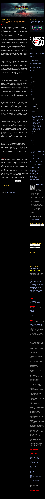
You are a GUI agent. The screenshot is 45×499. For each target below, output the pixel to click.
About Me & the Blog (34, 268)
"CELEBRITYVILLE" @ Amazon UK (36, 162)
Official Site (36, 301)
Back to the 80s (33, 456)
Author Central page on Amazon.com (37, 168)
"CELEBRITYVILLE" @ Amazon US (36, 164)
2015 (32, 94)
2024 (32, 79)
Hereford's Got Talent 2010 (35, 457)
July (33, 111)
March (33, 133)
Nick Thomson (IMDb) (34, 173)
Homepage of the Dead (34, 285)
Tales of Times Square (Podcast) (36, 290)
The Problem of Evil (33, 312)
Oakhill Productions (33, 174)
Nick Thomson (40, 184)
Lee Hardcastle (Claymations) (35, 287)
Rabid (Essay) (32, 70)
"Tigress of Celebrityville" (34, 60)
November (34, 104)
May (33, 114)
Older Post (26, 189)
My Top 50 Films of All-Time (35, 270)
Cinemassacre (32, 282)
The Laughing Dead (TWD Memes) (36, 293)
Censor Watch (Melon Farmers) (36, 281)
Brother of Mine (33, 466)
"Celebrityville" (32, 62)
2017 (32, 91)
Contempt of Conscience (34, 450)
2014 (32, 96)
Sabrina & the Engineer (34, 458)
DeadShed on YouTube (34, 170)
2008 (32, 142)
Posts (32, 245)
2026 (32, 75)
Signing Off (32, 477)
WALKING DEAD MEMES (35, 167)
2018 (32, 89)
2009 (32, 140)
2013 (32, 98)
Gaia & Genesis (33, 316)
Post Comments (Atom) (10, 192)
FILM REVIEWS (33, 149)
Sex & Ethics (32, 317)
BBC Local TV (32, 493)
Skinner (31, 472)
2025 (32, 77)
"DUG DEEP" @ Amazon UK (35, 156)
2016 (32, 92)
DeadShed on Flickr (33, 171)
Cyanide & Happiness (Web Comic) (36, 284)
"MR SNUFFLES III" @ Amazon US (36, 161)
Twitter (31, 303)
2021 (32, 84)
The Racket (32, 454)
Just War (31, 315)
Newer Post (3, 189)
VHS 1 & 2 (32, 479)
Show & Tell (32, 491)
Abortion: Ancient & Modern (35, 314)
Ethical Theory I (33, 310)
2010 (32, 138)
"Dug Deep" (32, 56)
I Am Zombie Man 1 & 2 (34, 480)
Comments (33, 247)
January (33, 136)
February (34, 135)
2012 (32, 99)
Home (14, 189)
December (34, 102)
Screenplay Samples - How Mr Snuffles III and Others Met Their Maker (36, 65)
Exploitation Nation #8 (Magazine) (36, 324)
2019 (32, 87)
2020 (32, 86)
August (33, 109)
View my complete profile (35, 219)
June (33, 113)
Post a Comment (4, 188)
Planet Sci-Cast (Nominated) (35, 476)
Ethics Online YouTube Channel (36, 176)
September (34, 108)
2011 (32, 101)
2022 (32, 82)
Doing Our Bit (32, 471)
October (33, 106)
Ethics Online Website (34, 177)
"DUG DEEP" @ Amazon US (35, 158)
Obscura (31, 467)
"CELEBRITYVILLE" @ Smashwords (37, 165)
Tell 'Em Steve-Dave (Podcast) (35, 291)
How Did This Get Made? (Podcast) (36, 288)
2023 (32, 81)
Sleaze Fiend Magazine (34, 179)
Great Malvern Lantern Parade (35, 459)
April (33, 131)
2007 (32, 144)
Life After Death (33, 311)
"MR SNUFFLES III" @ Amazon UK (36, 159)
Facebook (32, 301)
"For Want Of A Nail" (33, 325)
